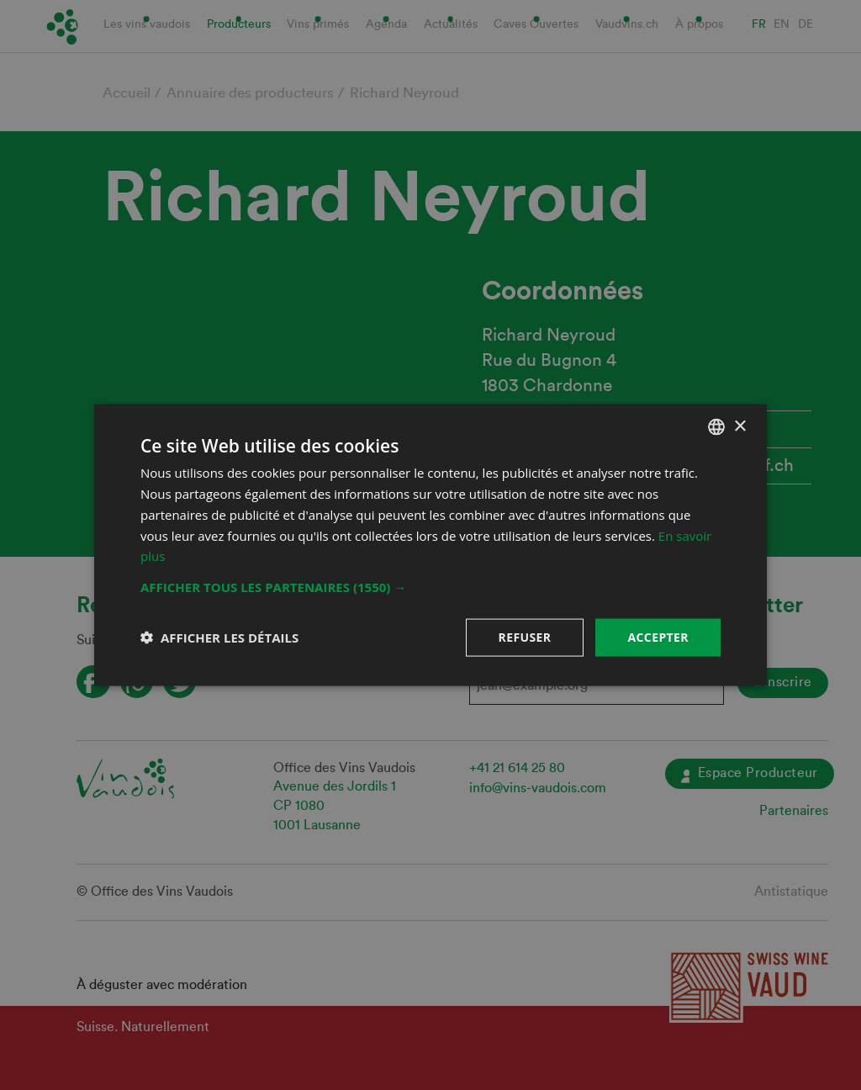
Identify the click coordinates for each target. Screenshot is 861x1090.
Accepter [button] (658, 637)
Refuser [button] (525, 637)
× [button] (739, 426)
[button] (430, 587)
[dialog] (430, 545)
